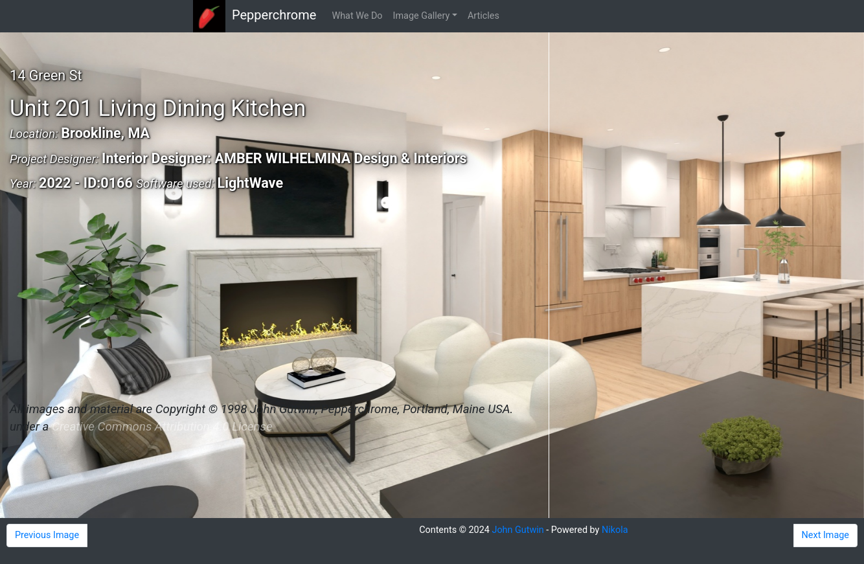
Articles (483, 15)
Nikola (615, 530)
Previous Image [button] (47, 535)
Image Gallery (421, 15)
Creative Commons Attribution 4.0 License (162, 427)
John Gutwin (517, 530)
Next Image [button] (825, 535)
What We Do (357, 15)
